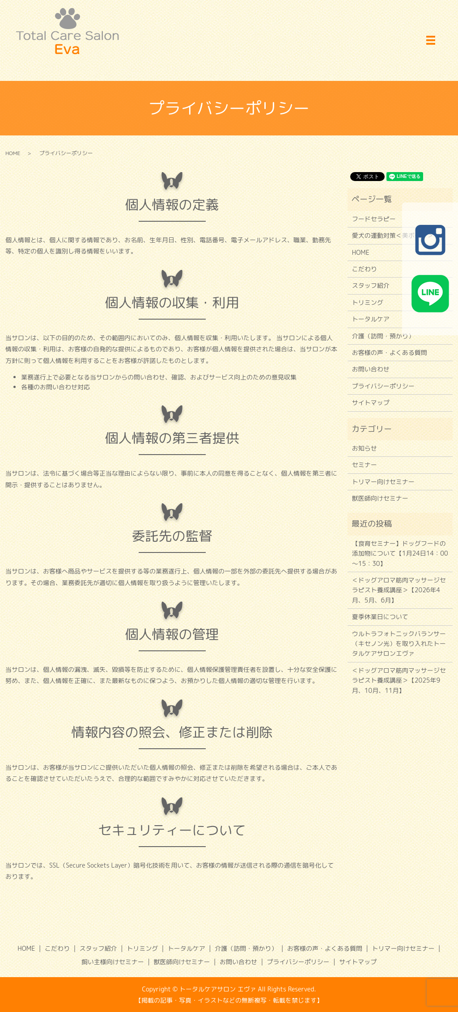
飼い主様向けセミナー (112, 961)
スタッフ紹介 (371, 285)
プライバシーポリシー (383, 386)
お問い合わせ (371, 369)
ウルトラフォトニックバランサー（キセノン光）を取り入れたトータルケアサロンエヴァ (399, 643)
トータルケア (371, 319)
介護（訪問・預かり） (383, 336)
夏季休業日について (380, 616)
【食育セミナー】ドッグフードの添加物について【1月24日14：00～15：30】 (400, 553)
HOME (13, 153)
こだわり (364, 269)
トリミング (367, 302)
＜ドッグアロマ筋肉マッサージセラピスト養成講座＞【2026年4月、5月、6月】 (399, 590)
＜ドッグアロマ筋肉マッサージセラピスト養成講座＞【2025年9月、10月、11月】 (399, 680)
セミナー (364, 464)
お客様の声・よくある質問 (389, 352)
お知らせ (364, 448)
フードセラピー (374, 219)
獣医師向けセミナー (380, 498)
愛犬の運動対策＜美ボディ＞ (392, 235)
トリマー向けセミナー (383, 481)
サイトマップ (371, 402)
